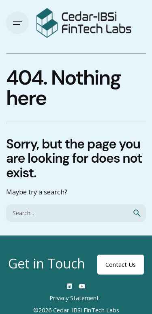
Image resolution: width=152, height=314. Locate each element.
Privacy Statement (74, 298)
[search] (137, 213)
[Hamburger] (17, 22)
